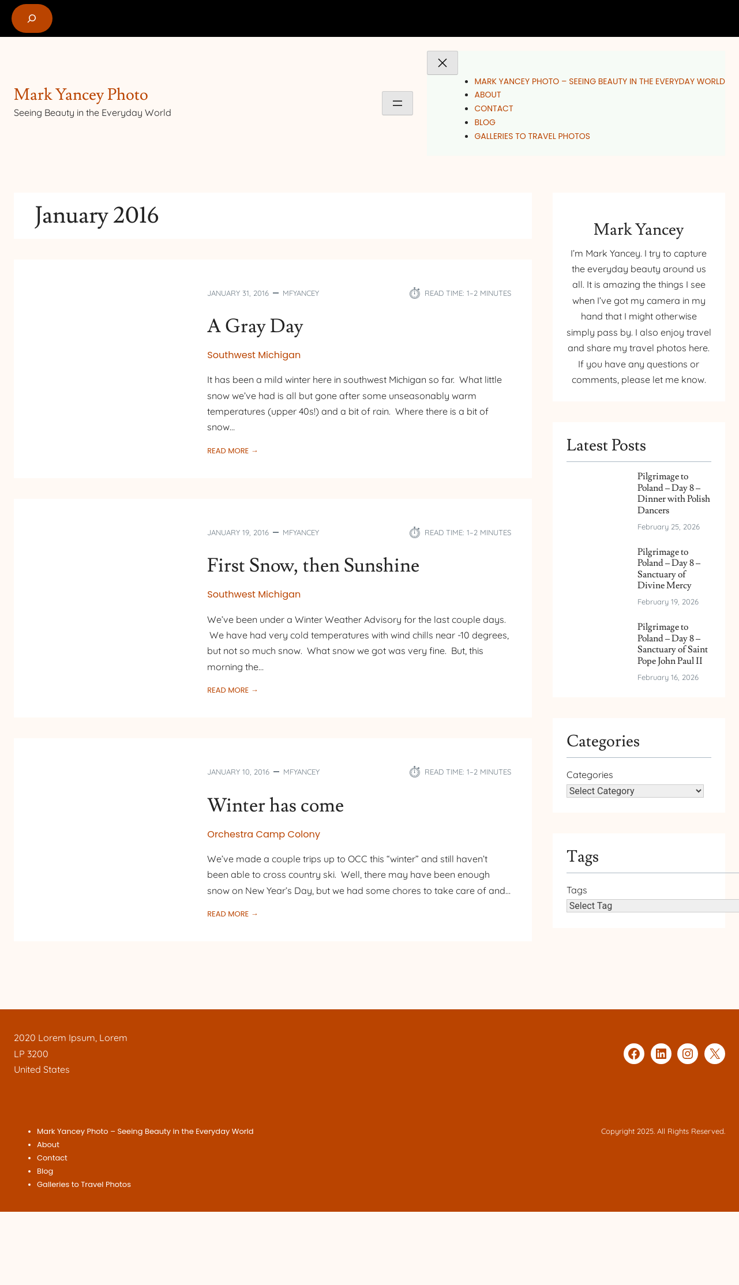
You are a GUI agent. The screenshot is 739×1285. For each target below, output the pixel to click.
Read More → (232, 451)
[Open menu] (397, 103)
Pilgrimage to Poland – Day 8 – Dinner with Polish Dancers (673, 493)
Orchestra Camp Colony (263, 834)
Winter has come (275, 805)
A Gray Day (255, 326)
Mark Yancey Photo (81, 94)
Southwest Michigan (254, 355)
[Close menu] (442, 63)
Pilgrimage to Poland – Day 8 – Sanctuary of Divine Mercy (668, 569)
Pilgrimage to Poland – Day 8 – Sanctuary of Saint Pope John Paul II (672, 644)
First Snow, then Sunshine (313, 565)
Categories (590, 774)
